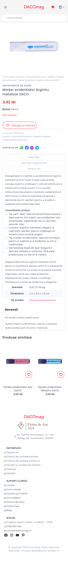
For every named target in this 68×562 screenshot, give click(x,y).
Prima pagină (9, 77)
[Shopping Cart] (62, 7)
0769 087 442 (14, 526)
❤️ (53, 7)
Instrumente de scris (35, 77)
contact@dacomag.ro (19, 531)
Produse (21, 77)
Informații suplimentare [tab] (34, 163)
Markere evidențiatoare (42, 300)
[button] (20, 125)
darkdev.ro (53, 551)
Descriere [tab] (34, 157)
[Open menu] (5, 7)
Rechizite (22, 140)
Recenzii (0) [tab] (34, 169)
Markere (51, 77)
